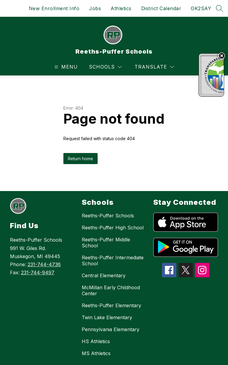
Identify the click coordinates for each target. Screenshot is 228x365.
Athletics (121, 8)
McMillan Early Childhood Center (111, 290)
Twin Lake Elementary (107, 317)
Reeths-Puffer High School (113, 228)
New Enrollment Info (54, 8)
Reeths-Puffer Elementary (111, 305)
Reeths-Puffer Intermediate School (113, 260)
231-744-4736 (44, 264)
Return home (80, 158)
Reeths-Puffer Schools (108, 216)
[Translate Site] (154, 67)
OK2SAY (201, 8)
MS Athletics (96, 353)
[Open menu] (65, 67)
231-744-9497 (37, 272)
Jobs (95, 8)
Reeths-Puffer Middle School (106, 243)
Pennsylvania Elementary (110, 329)
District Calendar (161, 8)
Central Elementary (104, 275)
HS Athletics (96, 341)
